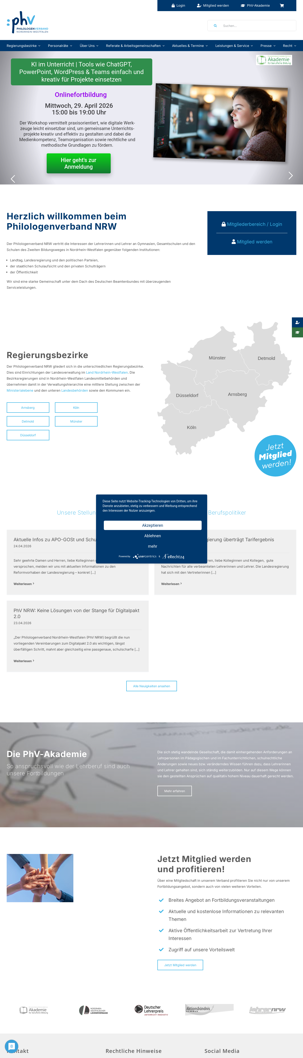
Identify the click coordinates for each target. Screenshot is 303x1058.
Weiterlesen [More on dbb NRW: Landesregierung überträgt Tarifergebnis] (122, 584)
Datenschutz (118, 1028)
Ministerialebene (20, 390)
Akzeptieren (152, 525)
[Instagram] (229, 1007)
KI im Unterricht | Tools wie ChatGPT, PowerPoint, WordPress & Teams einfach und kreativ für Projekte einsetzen (81, 72)
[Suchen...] (251, 25)
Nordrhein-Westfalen (111, 372)
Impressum (117, 1006)
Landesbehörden (74, 390)
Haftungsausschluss (124, 1017)
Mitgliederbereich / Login (254, 224)
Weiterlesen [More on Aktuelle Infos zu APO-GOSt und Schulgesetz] (23, 584)
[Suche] (213, 25)
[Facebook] (209, 1007)
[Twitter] (219, 1007)
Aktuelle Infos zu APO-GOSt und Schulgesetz (63, 539)
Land (90, 372)
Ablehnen (152, 535)
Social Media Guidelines (224, 1020)
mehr (152, 546)
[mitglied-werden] (275, 437)
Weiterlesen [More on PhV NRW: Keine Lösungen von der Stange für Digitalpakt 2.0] (214, 591)
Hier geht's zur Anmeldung (78, 163)
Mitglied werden (254, 241)
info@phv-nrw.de (20, 1034)
